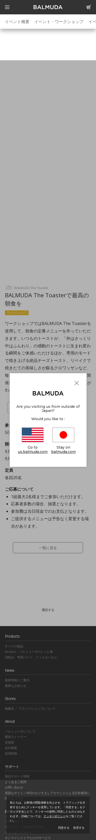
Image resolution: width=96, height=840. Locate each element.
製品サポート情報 (17, 776)
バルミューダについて (20, 731)
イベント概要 (17, 21)
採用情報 (11, 753)
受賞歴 (9, 742)
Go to (33, 441)
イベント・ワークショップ (58, 21)
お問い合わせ (14, 787)
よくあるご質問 (15, 782)
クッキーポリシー (55, 816)
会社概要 (11, 748)
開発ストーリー (15, 737)
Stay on (63, 441)
